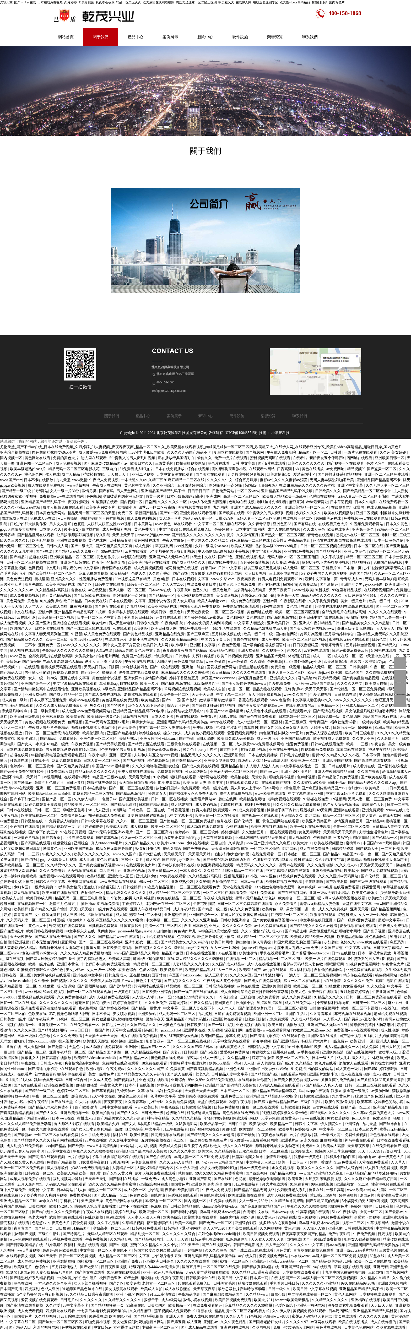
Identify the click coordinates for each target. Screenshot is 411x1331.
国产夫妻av (172, 1052)
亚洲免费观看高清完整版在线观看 (49, 1008)
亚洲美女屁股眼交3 (220, 761)
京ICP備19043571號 (241, 433)
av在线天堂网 (390, 816)
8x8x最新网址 (317, 502)
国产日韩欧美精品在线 (182, 1206)
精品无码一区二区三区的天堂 (92, 513)
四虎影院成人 (302, 1151)
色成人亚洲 (50, 1289)
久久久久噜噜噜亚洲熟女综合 (156, 766)
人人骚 (250, 1063)
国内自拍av (367, 1157)
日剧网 (150, 502)
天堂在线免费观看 (238, 887)
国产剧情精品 (120, 986)
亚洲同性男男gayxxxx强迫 (361, 584)
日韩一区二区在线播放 (170, 799)
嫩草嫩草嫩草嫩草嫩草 (218, 700)
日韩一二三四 (28, 854)
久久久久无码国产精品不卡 (189, 452)
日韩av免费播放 (227, 1107)
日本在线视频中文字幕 (191, 579)
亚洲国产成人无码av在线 (169, 557)
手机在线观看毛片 (275, 953)
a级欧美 (109, 689)
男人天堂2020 (173, 584)
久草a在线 (104, 651)
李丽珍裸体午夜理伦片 (188, 1063)
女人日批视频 (256, 573)
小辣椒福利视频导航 (334, 1003)
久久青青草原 (259, 524)
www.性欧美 (303, 590)
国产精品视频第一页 (59, 827)
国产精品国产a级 (265, 1074)
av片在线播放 (136, 551)
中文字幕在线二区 (21, 1322)
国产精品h (332, 854)
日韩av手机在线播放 (208, 1239)
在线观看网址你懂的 (348, 507)
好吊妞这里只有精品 (204, 1113)
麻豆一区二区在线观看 (302, 981)
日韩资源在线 (345, 695)
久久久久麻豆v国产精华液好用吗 (257, 975)
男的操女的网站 (384, 1063)
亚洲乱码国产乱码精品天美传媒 (182, 722)
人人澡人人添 (143, 997)
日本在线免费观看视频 (25, 750)
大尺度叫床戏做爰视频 (324, 1179)
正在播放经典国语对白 (177, 458)
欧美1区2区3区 (61, 1206)
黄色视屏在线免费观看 (120, 700)
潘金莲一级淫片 (356, 1091)
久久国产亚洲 (39, 623)
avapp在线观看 (222, 722)
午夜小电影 (98, 755)
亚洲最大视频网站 (392, 1283)
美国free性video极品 (86, 640)
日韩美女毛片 (224, 1283)
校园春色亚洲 (110, 1278)
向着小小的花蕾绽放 (109, 562)
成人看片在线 (364, 766)
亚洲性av (211, 1322)
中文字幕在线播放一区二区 (304, 766)
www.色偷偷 (216, 662)
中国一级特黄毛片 (45, 711)
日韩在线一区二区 (17, 975)
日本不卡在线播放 (39, 480)
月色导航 (284, 1250)
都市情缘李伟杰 (160, 1223)
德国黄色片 (224, 1003)
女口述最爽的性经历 (361, 595)
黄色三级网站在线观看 (281, 821)
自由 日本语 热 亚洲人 (202, 926)
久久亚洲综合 (164, 485)
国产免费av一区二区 (216, 1223)
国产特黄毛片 (74, 1234)
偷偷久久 (205, 458)
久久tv (385, 452)
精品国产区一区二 (314, 452)
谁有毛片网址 (109, 656)
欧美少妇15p (28, 739)
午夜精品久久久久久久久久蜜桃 (68, 651)
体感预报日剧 (299, 656)
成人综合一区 (135, 1190)
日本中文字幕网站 (250, 529)
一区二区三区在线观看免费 (198, 887)
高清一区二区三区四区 (242, 496)
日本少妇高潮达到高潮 (185, 496)
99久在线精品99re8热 (358, 1283)
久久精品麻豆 (238, 1058)
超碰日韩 (8, 904)
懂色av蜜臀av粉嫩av (164, 750)
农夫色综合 (128, 970)
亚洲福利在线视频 (366, 1300)
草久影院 (103, 535)
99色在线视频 (322, 1184)
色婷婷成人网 (306, 1129)
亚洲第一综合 (363, 529)
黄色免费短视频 (19, 579)
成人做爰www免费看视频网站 (103, 452)
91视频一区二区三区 (74, 1019)
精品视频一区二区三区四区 (281, 959)
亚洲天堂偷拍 (249, 651)
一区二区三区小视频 (228, 612)
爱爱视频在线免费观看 (358, 926)
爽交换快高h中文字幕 (82, 1063)
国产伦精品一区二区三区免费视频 (358, 689)
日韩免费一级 (329, 717)
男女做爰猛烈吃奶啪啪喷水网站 (217, 573)
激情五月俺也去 (148, 849)
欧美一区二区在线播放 (373, 1261)
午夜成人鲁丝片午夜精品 (49, 728)
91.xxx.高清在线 (163, 1294)
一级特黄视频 (370, 722)
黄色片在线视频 (329, 1327)
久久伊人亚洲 (363, 739)
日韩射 (336, 452)
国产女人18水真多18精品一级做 (43, 744)
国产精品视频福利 (131, 794)
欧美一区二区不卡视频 (360, 1008)
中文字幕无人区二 (261, 1162)
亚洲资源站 (147, 1014)
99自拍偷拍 (162, 931)
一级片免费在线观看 (361, 452)
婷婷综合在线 (150, 733)
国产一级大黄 (82, 546)
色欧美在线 (38, 1014)
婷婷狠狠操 (231, 832)
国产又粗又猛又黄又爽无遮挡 (284, 728)
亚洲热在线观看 (346, 810)
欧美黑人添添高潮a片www (112, 981)
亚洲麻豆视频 (53, 717)
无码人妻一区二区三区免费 (258, 518)
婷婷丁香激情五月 (184, 678)
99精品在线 (287, 1217)
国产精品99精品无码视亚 (254, 1190)
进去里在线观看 (94, 458)
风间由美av (107, 931)
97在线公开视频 (73, 832)
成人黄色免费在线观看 (103, 634)
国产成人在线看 (180, 1074)
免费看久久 (311, 1146)
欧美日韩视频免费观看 (236, 656)
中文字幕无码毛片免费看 (346, 794)
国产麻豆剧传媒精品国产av (106, 463)
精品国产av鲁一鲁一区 (389, 618)
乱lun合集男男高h (48, 1080)
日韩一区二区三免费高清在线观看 (53, 733)
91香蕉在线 (203, 1311)
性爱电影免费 (280, 684)
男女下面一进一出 (301, 909)
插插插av (88, 904)
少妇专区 (21, 887)
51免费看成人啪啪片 (137, 469)
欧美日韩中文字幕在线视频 (321, 618)
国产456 (371, 1069)
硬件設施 (240, 37)
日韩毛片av (69, 1300)
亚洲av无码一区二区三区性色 (234, 772)
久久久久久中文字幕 (307, 1245)
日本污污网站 (339, 1311)
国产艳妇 (187, 739)
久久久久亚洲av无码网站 (20, 507)
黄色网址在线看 (38, 458)
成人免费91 (144, 546)
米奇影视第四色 (135, 667)
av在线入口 (390, 1008)
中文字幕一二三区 (231, 695)
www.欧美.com (358, 1190)
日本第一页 (353, 568)
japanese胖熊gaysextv (153, 535)
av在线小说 (26, 618)
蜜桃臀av (353, 843)
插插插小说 (127, 507)
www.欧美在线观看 (270, 794)
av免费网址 (335, 469)
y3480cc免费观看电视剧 (90, 1168)
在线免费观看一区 (394, 502)
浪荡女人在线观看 (354, 1063)
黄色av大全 (37, 926)
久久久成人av (347, 865)
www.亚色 (18, 656)
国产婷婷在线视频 (114, 1008)
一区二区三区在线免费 (222, 1267)
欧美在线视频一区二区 (40, 816)
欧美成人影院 (117, 827)
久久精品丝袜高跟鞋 (52, 590)
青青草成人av (351, 579)
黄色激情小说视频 (107, 678)
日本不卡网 (372, 755)
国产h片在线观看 (272, 463)
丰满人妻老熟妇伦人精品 (63, 662)
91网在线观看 (273, 607)
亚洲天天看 (360, 909)
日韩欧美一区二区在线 (147, 810)
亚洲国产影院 (200, 1179)
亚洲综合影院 (246, 1223)
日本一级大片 (323, 1058)
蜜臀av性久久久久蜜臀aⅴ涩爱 (284, 480)
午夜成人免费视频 (104, 480)
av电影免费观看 (144, 1162)
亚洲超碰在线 (175, 915)
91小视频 (161, 777)
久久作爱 (42, 981)
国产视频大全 (367, 849)
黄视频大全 (261, 1052)
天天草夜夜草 (280, 590)
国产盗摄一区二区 (382, 469)
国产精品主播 (296, 931)
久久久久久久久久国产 (146, 1069)
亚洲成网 (214, 496)
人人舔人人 (333, 1019)
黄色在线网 (98, 540)
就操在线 (186, 1173)
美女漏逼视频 (227, 595)
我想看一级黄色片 (309, 1157)
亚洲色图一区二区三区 (35, 463)
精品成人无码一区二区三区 (325, 667)
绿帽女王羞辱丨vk (78, 810)
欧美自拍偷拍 (103, 1113)
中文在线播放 (25, 612)
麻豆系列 (297, 502)
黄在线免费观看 (213, 1195)
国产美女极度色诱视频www (312, 629)
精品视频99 (356, 469)
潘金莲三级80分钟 (133, 1096)
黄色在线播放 (313, 469)
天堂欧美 (259, 777)
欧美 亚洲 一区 (362, 1041)
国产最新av (23, 1135)
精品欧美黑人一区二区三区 (86, 805)
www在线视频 (313, 1118)
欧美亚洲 (135, 562)
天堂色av (76, 1047)
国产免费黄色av (196, 849)
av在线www (301, 1256)
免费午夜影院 (339, 1234)
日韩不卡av (337, 783)
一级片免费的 (42, 887)
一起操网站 (193, 1250)
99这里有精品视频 (347, 590)
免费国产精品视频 (388, 562)
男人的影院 (266, 1063)
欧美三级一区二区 (305, 761)
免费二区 (125, 513)
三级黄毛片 (164, 463)
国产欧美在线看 (232, 513)
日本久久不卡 (162, 717)
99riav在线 (395, 810)
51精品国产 (81, 1228)
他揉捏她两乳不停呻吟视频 (102, 518)
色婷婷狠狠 (224, 529)
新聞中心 (205, 37)
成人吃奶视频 (182, 805)
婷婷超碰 (119, 1041)
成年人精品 (71, 474)
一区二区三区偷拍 (265, 849)
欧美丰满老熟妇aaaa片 (28, 469)
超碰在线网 (38, 557)
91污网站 (41, 491)
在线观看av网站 (262, 469)
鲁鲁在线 (79, 590)
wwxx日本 (33, 992)
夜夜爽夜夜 (246, 579)
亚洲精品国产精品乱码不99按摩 (139, 711)
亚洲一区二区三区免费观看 (386, 474)
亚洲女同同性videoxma (158, 739)
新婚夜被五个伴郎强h (327, 458)
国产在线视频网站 (293, 893)
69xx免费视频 (54, 992)
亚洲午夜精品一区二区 (68, 1052)
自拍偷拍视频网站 (191, 463)
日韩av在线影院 (19, 810)
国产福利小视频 (184, 1212)
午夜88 (294, 562)
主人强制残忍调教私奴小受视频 (224, 551)
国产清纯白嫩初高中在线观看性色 (42, 689)
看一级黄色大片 (391, 1157)
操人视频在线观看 (25, 651)
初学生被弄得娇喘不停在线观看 (61, 1074)
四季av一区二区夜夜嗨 (157, 507)
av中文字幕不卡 (180, 816)
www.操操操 (68, 518)
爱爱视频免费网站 (222, 667)
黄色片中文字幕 (137, 485)
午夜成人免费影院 (282, 452)
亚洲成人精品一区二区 (361, 706)
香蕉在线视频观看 (254, 700)
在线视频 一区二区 (298, 518)
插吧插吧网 (335, 964)
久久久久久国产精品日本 (193, 1047)
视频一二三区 (353, 1223)
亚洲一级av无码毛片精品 (329, 893)
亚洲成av (259, 1261)
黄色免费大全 (145, 529)
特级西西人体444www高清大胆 (263, 761)
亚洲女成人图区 (120, 876)
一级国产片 (100, 1030)
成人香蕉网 (229, 992)
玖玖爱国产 (354, 673)
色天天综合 (127, 728)
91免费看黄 (175, 1069)
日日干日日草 (199, 491)
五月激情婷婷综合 (192, 485)
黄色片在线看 (219, 463)
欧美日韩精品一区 (163, 871)
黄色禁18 (34, 601)
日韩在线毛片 (339, 766)
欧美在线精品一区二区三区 (179, 898)
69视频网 (338, 799)
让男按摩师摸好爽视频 (246, 474)
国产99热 (181, 573)
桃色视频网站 (158, 761)
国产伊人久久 (85, 937)
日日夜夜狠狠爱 (306, 645)
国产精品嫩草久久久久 (25, 640)
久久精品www (257, 1294)
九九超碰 (205, 1014)
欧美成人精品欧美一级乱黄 (284, 496)
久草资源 (279, 562)
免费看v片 (209, 717)
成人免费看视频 (13, 623)
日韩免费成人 (116, 975)
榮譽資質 (275, 37)
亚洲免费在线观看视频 (198, 513)
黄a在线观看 (116, 1217)
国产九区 (85, 584)
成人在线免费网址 (300, 1003)
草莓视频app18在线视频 (119, 684)
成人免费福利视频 (142, 518)
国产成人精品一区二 (66, 695)
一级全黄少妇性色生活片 (207, 1140)
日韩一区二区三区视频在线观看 (326, 546)
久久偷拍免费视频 (380, 673)
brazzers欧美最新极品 (292, 1300)
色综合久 (42, 1267)
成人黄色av (266, 1217)
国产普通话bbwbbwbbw (311, 953)
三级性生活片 (11, 584)
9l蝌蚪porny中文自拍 (191, 948)
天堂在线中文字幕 (357, 904)
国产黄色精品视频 (57, 595)
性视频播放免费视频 (96, 579)
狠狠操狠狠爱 (87, 1085)
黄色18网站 (235, 618)
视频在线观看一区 (21, 1025)
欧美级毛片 (23, 1267)
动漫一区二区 (239, 689)
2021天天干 (190, 1245)
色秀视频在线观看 (183, 1195)
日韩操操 (191, 1052)
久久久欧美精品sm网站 (180, 640)
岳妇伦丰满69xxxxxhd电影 (277, 546)
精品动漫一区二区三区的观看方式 (242, 1311)
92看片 (287, 860)
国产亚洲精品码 (286, 1041)
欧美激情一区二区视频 (56, 618)
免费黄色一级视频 (286, 667)
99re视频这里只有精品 (133, 579)
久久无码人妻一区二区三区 (388, 485)
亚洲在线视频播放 (250, 557)
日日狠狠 (62, 1228)
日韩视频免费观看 (147, 1228)
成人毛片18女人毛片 (354, 1058)
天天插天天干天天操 (340, 832)
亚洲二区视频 (143, 474)
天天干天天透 (203, 695)
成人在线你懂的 (178, 1289)
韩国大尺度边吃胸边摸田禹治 (245, 915)
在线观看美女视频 (21, 1256)
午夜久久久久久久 (57, 854)
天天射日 (34, 777)
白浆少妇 (278, 1294)
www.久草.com (223, 579)
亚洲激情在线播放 (322, 1036)
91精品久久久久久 (329, 997)
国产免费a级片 (12, 931)
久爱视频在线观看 (83, 871)
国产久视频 (119, 1245)
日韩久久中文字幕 (51, 882)
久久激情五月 (247, 535)
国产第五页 (51, 838)
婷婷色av (164, 1085)
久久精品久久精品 (187, 1118)
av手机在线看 (308, 1052)
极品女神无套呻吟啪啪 (114, 849)
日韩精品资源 (120, 540)
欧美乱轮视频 (43, 540)
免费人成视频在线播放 (136, 772)
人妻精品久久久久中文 (191, 964)
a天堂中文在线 (204, 557)
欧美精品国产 (250, 970)
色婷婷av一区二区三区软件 (32, 766)
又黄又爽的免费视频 (338, 1080)
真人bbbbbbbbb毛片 (107, 843)
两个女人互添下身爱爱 (122, 645)
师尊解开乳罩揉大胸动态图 (93, 728)
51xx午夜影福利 (175, 1129)
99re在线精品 (112, 551)
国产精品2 (19, 557)
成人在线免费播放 (315, 849)
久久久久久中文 (220, 480)
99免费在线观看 (173, 876)
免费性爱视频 (356, 1135)
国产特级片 (116, 706)
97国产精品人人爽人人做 (322, 1085)
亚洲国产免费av (130, 1261)
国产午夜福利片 (41, 1019)
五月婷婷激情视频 (255, 562)
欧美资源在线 (171, 970)
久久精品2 (304, 1063)
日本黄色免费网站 (51, 513)
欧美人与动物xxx (211, 601)
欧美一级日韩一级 (384, 601)
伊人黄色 (369, 816)
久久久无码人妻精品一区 (180, 1162)
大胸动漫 (164, 662)
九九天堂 (63, 480)
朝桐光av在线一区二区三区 (358, 535)
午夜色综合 (170, 1107)
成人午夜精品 (184, 909)
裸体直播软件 (131, 926)
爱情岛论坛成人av (396, 772)
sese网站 (126, 1146)
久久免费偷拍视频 (72, 997)
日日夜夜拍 (384, 1206)
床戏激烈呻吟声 (206, 684)
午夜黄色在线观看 (273, 1135)
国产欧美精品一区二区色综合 (367, 491)
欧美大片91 (302, 843)
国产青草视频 (107, 838)
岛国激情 (290, 584)
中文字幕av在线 (358, 948)
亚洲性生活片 (297, 1014)
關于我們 (101, 37)
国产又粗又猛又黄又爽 (114, 546)
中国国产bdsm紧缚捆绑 (225, 711)
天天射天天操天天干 (377, 865)
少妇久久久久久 (309, 513)
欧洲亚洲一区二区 (268, 1014)
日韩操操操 (359, 667)
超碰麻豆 (365, 728)
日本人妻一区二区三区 (102, 761)
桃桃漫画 (42, 579)
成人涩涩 (380, 1190)
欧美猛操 (352, 871)
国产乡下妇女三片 (25, 799)
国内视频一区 (11, 458)
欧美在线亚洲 (338, 529)
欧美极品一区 (179, 1305)
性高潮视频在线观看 (168, 1135)
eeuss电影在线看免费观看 (339, 887)
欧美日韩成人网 (164, 629)
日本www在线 (160, 590)
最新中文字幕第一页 (322, 579)
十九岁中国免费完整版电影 (344, 1272)
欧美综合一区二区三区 (297, 898)
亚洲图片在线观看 (228, 1019)
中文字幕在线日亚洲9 (306, 794)
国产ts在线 (209, 1052)
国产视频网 (255, 452)
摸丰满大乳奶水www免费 (298, 948)
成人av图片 (382, 1074)
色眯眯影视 (186, 937)
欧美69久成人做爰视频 (236, 739)
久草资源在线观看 (391, 1327)
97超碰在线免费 (316, 799)
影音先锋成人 (11, 695)
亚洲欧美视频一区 (75, 1113)
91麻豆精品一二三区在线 (94, 794)
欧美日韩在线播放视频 (61, 893)
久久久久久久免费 (237, 926)
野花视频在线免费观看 (68, 926)
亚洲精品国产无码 (271, 656)
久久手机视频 (332, 557)
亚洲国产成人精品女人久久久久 (256, 507)
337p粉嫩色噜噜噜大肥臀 (275, 887)
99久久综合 (172, 849)
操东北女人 (173, 733)
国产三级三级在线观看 (369, 882)
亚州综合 (81, 843)
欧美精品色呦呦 (222, 651)
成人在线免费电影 (223, 562)
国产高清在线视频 (328, 711)
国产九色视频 (134, 761)
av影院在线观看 (134, 557)
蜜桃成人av (86, 1118)
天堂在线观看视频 (218, 838)
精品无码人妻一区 (198, 518)
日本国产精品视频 (154, 805)
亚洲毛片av (289, 1140)
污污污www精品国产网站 (314, 684)
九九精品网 (136, 607)
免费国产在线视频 (137, 656)
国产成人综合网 (349, 1168)
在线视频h (390, 678)
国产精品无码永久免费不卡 (77, 551)
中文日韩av (103, 1327)
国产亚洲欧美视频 (134, 799)
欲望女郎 (94, 948)
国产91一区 (169, 513)
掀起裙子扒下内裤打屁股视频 (326, 562)
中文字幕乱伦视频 (267, 551)
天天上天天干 (123, 535)
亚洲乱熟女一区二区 (142, 942)
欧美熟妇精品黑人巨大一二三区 (211, 970)
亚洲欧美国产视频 (337, 761)
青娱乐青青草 (332, 645)
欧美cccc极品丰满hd (225, 1063)
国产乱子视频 (374, 931)
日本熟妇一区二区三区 (297, 717)
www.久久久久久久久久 (82, 645)
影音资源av (155, 1041)
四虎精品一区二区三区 (290, 915)
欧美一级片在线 (215, 788)
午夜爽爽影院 (172, 623)
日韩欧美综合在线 (201, 1278)
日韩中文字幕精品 (388, 948)
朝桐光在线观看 (384, 651)
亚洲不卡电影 (13, 777)
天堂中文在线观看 (127, 1030)
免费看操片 (68, 739)
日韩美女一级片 (13, 1019)
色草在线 (224, 821)
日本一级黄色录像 (389, 540)
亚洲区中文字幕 (350, 485)
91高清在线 (19, 761)
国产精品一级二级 (17, 491)
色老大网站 (38, 1217)
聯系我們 (310, 37)
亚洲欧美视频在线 (86, 689)
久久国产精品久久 (140, 843)
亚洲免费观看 (373, 810)
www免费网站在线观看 (118, 882)
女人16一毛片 (170, 518)
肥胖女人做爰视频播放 (342, 805)
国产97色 (226, 557)
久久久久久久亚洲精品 (200, 920)
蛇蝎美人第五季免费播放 (336, 1151)
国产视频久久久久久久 (154, 948)
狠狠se (336, 1091)
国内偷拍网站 (287, 634)
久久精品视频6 (47, 1316)
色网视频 (93, 496)
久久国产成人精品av (229, 964)
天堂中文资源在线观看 (175, 474)
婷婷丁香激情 (263, 1058)
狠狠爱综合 (62, 843)
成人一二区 (322, 656)
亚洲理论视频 (134, 871)
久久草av (360, 1113)
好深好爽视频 (311, 634)
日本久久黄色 (397, 524)
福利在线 (120, 1135)
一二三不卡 (27, 645)
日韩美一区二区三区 (144, 584)
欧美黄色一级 (273, 909)
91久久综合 (376, 986)
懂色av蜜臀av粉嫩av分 (350, 651)
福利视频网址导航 (68, 1179)
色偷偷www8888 (276, 1316)
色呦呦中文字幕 (266, 860)
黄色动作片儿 (108, 557)
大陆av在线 (228, 717)
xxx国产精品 (56, 1146)
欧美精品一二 (376, 788)
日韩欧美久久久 (328, 491)
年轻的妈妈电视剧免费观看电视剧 (59, 755)
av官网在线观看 (317, 651)
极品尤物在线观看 (267, 689)
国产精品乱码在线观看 (36, 535)
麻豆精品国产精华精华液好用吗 (278, 1091)
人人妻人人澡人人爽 (263, 766)
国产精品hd (374, 821)
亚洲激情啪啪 (64, 1261)
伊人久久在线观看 (238, 1146)
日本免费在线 (95, 601)
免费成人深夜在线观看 (324, 733)
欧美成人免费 (170, 1146)
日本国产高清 (11, 1289)
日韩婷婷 (183, 656)
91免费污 (298, 1069)
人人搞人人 (386, 629)
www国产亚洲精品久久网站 (137, 953)
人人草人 (399, 1162)
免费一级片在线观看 (231, 458)
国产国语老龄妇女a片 (266, 1322)
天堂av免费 (270, 1118)
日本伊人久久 (50, 529)
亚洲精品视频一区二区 (19, 986)
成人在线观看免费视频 (47, 485)
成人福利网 (140, 827)
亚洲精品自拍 (232, 766)
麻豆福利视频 (81, 607)
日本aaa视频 (336, 1245)
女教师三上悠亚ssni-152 (312, 1030)
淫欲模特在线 (94, 474)
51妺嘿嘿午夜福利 (94, 1162)
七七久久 (202, 1074)
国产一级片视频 (221, 1025)
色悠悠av (39, 1223)
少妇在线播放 (237, 827)
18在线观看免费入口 (196, 529)
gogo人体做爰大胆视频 (208, 502)
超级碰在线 (175, 1113)
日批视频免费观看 (103, 926)
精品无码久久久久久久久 (322, 595)
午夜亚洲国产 (383, 992)
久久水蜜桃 (302, 783)
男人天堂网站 (127, 491)
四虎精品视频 (329, 678)
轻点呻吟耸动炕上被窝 (216, 937)
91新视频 (323, 590)
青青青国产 (319, 722)
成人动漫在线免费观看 (206, 827)
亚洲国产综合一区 (36, 684)
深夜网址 (193, 1058)
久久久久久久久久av (17, 590)
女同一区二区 (371, 1212)
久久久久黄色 (216, 1250)
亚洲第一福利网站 (311, 1305)
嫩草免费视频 (236, 1036)
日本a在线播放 (95, 788)
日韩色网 (379, 640)
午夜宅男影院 (204, 904)
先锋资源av (294, 689)
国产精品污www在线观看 (119, 937)
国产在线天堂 (62, 1102)
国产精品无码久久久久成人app (373, 783)
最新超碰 (49, 1250)
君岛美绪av (307, 678)
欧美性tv (279, 540)
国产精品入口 (11, 673)
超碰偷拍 (243, 942)
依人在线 (52, 474)
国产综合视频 (257, 1173)
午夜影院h (182, 590)
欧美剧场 (141, 629)
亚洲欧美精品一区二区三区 (306, 507)
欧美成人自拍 (57, 607)
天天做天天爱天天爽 (202, 1091)
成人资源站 (66, 986)
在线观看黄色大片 (333, 524)
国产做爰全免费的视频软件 (22, 772)
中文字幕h (91, 568)
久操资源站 (308, 584)
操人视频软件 (300, 838)
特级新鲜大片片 (314, 1041)
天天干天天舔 (316, 689)
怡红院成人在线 (15, 518)
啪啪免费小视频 (254, 750)
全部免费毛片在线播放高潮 (344, 612)
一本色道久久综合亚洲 (53, 1283)
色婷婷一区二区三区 (74, 1091)
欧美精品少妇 (108, 1124)
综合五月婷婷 (246, 480)
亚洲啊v (132, 1047)
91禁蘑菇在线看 (105, 502)
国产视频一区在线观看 (346, 463)
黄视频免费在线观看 (310, 1311)
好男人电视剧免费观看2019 (280, 579)
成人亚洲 (102, 810)
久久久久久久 (91, 1300)
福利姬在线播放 (157, 562)
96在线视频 (227, 953)
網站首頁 (66, 37)
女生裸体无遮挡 (48, 915)
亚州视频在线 (284, 1052)
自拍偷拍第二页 (225, 882)
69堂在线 (378, 1256)
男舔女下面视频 (367, 1217)
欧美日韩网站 (222, 942)
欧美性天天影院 (96, 1041)
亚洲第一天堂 (288, 595)
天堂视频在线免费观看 (301, 1272)
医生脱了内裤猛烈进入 (102, 887)
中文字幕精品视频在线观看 (75, 684)
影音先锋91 (34, 584)
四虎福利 (32, 1289)
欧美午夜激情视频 (340, 1102)
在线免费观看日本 (202, 584)
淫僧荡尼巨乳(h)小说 (258, 595)
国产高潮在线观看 (36, 843)
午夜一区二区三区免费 (389, 667)
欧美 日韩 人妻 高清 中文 (203, 783)
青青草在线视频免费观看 (314, 1250)
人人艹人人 (34, 607)
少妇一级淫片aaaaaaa (212, 546)
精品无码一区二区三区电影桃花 (74, 469)
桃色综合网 (34, 474)
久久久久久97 (297, 1322)
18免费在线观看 (154, 1063)
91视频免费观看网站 (367, 524)
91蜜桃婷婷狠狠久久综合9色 (40, 970)
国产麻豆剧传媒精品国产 (47, 959)
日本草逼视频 (341, 502)
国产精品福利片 (329, 551)
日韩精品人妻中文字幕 (391, 827)
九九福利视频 (146, 1146)
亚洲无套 (380, 1267)
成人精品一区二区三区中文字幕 (175, 893)
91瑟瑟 (76, 634)
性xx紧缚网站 (196, 772)
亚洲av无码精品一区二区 (289, 1261)
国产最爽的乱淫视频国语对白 (266, 645)
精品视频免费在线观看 (298, 876)
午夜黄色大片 (393, 964)
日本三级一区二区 (235, 1091)
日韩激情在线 (32, 821)
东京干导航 (246, 1135)
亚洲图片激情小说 (324, 1074)
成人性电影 (390, 1030)
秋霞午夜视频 (240, 1102)
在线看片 (300, 458)
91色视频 (254, 1316)
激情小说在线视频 (144, 640)
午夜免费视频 (229, 645)
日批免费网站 (223, 491)
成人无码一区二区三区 (302, 568)
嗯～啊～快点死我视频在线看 (341, 898)
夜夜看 (170, 1190)
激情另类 (90, 491)
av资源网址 (381, 1091)
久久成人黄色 (314, 529)
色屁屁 (80, 524)
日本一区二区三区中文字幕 (99, 618)
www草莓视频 (79, 485)
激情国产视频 (357, 618)
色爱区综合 (376, 463)
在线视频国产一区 (32, 904)
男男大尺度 (391, 1047)
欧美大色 (299, 992)
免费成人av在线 (43, 518)
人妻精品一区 (328, 706)
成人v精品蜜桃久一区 (342, 1047)
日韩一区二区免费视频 (78, 1256)
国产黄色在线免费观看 (258, 717)
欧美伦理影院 (93, 733)
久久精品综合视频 (146, 1052)
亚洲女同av (133, 678)
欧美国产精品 (212, 1036)
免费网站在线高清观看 (241, 607)
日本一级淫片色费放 (375, 953)
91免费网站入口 (60, 772)
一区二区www (248, 491)
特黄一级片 (155, 496)
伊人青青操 (262, 942)
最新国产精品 (146, 513)
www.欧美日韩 (147, 1107)
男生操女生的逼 (38, 673)
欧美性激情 (248, 953)
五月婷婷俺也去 (90, 827)
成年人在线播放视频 (284, 529)
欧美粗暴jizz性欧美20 (325, 673)
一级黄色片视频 (27, 838)
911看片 (370, 1036)
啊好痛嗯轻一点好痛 (226, 485)
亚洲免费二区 (49, 645)
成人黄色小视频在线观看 (266, 711)
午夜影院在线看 (293, 601)
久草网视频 (262, 1327)
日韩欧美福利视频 (296, 1107)
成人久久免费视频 (245, 909)
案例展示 (170, 37)
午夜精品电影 (299, 540)
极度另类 (133, 1283)
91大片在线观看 (88, 1102)
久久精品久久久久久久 (123, 1300)
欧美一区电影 (186, 1223)
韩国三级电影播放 (249, 1245)
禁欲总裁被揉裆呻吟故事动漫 (265, 992)
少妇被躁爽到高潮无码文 (123, 496)
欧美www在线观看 (84, 700)
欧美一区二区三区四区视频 (297, 612)
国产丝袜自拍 (390, 1124)
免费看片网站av (203, 799)
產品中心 (135, 37)
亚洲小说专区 (159, 601)
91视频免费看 (108, 904)
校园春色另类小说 (389, 1102)
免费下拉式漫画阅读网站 (294, 1327)
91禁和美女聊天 (68, 887)
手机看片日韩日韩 (139, 618)
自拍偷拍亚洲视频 (15, 942)
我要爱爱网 (371, 887)
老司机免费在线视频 (182, 568)
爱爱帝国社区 (304, 474)
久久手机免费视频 (324, 601)
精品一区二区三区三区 (365, 557)
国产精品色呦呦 (283, 1173)
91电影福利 (399, 937)
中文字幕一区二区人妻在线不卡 (220, 524)
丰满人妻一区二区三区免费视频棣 (313, 975)
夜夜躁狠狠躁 (79, 502)
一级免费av (339, 1041)
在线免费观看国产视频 (391, 1146)
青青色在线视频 (320, 535)
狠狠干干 (400, 1118)
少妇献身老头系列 (395, 893)
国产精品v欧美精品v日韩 (332, 1261)
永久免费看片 (286, 904)
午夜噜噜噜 (322, 838)
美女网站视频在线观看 (196, 595)
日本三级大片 (366, 1129)
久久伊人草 (281, 1311)
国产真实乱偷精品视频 (361, 678)
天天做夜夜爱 (198, 612)
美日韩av (13, 662)
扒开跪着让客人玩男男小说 (22, 1151)
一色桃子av (107, 799)
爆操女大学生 (143, 722)
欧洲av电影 (384, 728)
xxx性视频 (184, 546)
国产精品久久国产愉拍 (50, 909)
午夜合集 (379, 744)
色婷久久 (347, 942)
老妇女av (355, 788)
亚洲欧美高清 (333, 1052)
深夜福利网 (164, 546)
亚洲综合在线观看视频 (72, 623)
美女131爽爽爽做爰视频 (179, 1036)
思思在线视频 (187, 717)
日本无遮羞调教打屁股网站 (54, 942)
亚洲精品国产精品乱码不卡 (379, 480)
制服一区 (390, 535)
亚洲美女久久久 (64, 579)
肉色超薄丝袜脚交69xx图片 (54, 452)
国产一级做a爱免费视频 (356, 920)
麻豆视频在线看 (27, 893)
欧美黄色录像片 (365, 893)
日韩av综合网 (76, 1080)
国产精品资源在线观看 (146, 744)
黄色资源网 (352, 717)
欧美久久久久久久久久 (307, 463)
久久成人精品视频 (306, 1019)
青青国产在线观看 (117, 568)
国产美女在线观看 (211, 474)
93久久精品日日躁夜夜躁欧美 (256, 1272)
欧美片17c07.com (171, 843)
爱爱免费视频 (84, 1223)
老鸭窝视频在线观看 (141, 695)
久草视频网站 (378, 1223)
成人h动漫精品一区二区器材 (259, 722)
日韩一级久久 (279, 1289)
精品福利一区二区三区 (152, 964)
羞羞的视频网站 (46, 1327)
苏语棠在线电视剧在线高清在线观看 (342, 540)
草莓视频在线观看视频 (183, 689)
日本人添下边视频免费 (238, 584)
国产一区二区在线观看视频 (89, 992)
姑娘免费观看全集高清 (43, 805)
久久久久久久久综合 (179, 1234)
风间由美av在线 (329, 518)
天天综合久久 (292, 816)
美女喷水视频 (124, 1014)
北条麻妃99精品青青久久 (193, 997)
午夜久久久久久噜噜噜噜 (93, 1151)
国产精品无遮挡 (123, 805)
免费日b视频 (203, 728)
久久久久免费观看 (68, 1036)
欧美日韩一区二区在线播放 (217, 816)
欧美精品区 (120, 573)
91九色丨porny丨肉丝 (200, 750)
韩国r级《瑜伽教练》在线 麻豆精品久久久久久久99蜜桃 (290, 485)
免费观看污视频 (170, 772)
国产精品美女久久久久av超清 (366, 623)
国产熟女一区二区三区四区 (283, 535)
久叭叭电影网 (186, 1124)
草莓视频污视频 (136, 717)
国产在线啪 (223, 1179)
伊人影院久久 (331, 1124)
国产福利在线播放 (392, 766)
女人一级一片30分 (65, 491)
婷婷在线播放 (126, 1212)
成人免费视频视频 (149, 568)
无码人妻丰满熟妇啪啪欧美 (332, 480)
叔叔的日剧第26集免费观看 (178, 788)
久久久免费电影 (320, 865)
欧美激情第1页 (279, 474)
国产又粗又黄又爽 (118, 1173)
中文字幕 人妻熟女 (250, 623)
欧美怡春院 (76, 717)
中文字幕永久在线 (81, 931)
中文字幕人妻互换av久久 (312, 700)
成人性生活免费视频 (382, 1168)
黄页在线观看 (346, 1316)
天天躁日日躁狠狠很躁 (138, 783)
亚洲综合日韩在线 (75, 562)
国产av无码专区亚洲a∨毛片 (107, 722)
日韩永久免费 (148, 623)
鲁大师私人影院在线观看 (129, 612)
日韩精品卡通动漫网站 (183, 1228)
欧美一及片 (150, 684)
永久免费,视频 (283, 1168)
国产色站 (190, 700)
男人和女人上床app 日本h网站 (255, 788)
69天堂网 (324, 810)
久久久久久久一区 (173, 502)
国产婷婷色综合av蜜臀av (204, 618)
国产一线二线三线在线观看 (88, 629)
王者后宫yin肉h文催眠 (351, 838)
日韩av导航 (124, 651)
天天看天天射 (140, 777)
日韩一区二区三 (47, 810)
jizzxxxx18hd (171, 1030)
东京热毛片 (229, 750)
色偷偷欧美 (139, 1195)
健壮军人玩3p (389, 1052)
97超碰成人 (347, 915)
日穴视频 (385, 1234)
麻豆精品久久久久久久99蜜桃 (185, 673)
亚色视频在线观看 (25, 827)
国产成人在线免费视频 (53, 937)
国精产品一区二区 (57, 799)
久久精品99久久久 (62, 865)
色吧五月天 (384, 700)
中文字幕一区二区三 (163, 920)
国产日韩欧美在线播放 (92, 595)
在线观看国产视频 (276, 783)
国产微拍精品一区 (187, 761)
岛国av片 (367, 1195)
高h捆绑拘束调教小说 (230, 469)
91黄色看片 (291, 788)
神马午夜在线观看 (360, 1140)
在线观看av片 (116, 640)
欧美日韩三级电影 (25, 717)
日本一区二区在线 (369, 546)
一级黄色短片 (220, 590)
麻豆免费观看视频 (94, 573)
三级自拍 (110, 469)
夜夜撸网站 (88, 1008)
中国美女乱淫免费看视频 (200, 607)
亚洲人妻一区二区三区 (128, 590)
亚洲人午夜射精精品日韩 (319, 623)
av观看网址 (53, 777)
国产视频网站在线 (92, 986)
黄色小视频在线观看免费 (45, 722)
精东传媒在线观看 (358, 975)
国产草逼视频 (103, 1091)
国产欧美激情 (337, 882)
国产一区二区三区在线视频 (131, 788)
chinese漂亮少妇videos (220, 1206)
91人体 (27, 1080)
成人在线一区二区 (349, 656)
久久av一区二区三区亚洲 (137, 821)
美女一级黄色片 (353, 601)
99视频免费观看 (66, 673)
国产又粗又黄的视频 (73, 766)
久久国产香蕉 (160, 573)
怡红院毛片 (164, 656)
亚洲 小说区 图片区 (296, 772)
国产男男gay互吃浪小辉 (181, 860)
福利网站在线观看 (68, 1140)
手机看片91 (332, 568)
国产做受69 (31, 662)
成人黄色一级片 (15, 700)
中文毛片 (53, 568)
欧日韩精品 (73, 601)
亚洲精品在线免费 (170, 634)
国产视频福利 (125, 1080)
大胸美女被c (85, 656)
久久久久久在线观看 (386, 612)
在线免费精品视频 (382, 507)
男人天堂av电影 (122, 623)
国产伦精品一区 (162, 595)
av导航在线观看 (169, 618)
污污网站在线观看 (213, 777)
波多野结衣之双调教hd (185, 711)
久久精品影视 (225, 1151)
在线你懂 (158, 1195)
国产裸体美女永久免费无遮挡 (193, 794)
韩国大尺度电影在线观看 (49, 1129)
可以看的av (72, 568)
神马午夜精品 (379, 750)
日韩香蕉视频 (178, 810)
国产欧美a (76, 1146)
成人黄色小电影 (229, 981)
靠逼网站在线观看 (351, 750)
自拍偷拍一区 (92, 893)
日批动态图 (225, 518)
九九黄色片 (341, 1096)
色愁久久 (199, 590)
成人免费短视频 (69, 463)
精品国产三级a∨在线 (380, 717)
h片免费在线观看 (223, 1201)
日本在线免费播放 (170, 469)
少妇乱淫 (155, 1190)
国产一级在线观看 (165, 667)
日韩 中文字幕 (244, 463)
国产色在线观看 (159, 1157)
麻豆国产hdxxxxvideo (218, 678)
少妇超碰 (331, 942)
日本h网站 (65, 1190)
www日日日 (79, 1030)
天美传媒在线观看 (323, 992)
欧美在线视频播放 (339, 513)
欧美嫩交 (375, 898)
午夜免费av (116, 1069)
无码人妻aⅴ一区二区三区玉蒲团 (363, 496)
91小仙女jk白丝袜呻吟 (82, 529)
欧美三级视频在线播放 (269, 827)
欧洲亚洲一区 (396, 584)
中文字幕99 (168, 529)
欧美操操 (21, 909)
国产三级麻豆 (198, 634)
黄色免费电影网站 (189, 662)
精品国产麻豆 (173, 953)
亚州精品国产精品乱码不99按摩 (287, 491)
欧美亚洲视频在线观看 (216, 865)
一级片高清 (335, 1190)
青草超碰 (251, 728)
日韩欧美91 (196, 1025)
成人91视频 (307, 1217)
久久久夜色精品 (233, 1322)
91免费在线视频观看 (124, 1272)
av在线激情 (97, 590)
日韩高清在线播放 (220, 986)
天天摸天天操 (396, 898)
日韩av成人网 (57, 546)
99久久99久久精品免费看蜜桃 (297, 805)
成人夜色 (153, 860)
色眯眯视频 (306, 777)
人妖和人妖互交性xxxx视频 (109, 524)
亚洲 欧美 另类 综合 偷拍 (211, 1184)
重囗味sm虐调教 (323, 1195)
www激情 (79, 480)
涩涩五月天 (191, 1267)
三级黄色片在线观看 (184, 744)
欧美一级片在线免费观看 (310, 827)
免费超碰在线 (231, 805)
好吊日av (209, 568)
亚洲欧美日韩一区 (390, 458)
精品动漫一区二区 (145, 1234)
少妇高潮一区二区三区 (112, 1228)
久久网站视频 (271, 1228)
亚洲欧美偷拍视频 (277, 986)
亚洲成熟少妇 (147, 876)
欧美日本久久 (141, 463)
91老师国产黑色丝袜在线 (373, 1096)
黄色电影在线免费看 (168, 1058)
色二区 (179, 1140)
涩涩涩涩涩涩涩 (228, 728)
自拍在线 (293, 1239)
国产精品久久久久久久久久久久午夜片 (203, 535)
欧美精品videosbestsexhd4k (50, 794)
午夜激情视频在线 (140, 662)
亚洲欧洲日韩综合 (160, 1261)
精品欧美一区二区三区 (185, 986)
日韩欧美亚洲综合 (235, 920)
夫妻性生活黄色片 (374, 832)
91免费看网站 (169, 783)
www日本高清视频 (102, 1146)
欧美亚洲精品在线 (61, 584)
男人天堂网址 (35, 1047)
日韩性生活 (238, 1124)
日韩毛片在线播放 (295, 755)
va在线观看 (122, 629)
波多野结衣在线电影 (251, 590)
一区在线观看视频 (282, 832)
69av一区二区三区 (154, 882)
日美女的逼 (38, 1206)
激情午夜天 (155, 1019)
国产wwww (269, 772)
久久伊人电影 (85, 799)
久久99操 (258, 662)
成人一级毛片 (268, 739)
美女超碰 (399, 452)
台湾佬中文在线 (256, 1212)
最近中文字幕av (391, 920)
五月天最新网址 (30, 1184)
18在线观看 (183, 524)
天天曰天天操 (81, 909)
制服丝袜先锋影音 (272, 502)
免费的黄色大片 (66, 458)
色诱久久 (139, 573)
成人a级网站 (171, 1300)
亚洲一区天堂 (120, 755)
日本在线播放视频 (201, 953)
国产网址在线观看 (110, 607)
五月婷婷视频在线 (227, 634)
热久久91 (97, 706)
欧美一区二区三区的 (168, 827)
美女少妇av (75, 970)
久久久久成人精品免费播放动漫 (62, 706)
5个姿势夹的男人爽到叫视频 (132, 458)
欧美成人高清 (242, 546)
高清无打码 (178, 1003)
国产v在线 (44, 551)
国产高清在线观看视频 (373, 761)
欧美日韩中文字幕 (233, 1278)
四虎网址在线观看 (61, 1311)
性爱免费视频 (321, 695)
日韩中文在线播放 (110, 584)
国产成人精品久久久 (189, 562)
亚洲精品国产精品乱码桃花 (188, 1019)
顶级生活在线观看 (226, 629)
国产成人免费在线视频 (103, 695)
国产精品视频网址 (386, 909)
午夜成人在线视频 (107, 485)
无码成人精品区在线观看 (279, 1085)
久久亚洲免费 (156, 1003)
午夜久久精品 (201, 1003)
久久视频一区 (273, 651)
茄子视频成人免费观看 (332, 739)
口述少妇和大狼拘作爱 (29, 524)
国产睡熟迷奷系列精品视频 (340, 474)
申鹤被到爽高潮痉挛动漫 (219, 931)
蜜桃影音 (109, 673)
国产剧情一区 (118, 1052)
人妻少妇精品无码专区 (155, 1168)
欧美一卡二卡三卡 (293, 1162)
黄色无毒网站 (310, 832)
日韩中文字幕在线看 (98, 821)
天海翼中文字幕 (41, 1190)
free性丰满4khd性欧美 (147, 452)
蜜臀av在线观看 (292, 865)
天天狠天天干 (118, 474)
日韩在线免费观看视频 (233, 1014)
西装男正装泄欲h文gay (369, 662)
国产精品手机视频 (111, 744)
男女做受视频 (338, 1118)
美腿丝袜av (128, 739)
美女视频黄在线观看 (195, 507)
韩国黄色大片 (373, 805)
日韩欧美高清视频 (118, 948)
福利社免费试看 (343, 722)
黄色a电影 (161, 579)
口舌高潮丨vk (288, 469)
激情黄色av (52, 849)
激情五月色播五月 (253, 678)
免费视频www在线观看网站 (62, 496)
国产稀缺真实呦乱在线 (177, 865)
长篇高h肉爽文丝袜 (248, 1157)
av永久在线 (309, 1140)
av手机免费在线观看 (271, 926)
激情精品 (354, 860)
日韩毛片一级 (344, 728)
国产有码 (107, 491)
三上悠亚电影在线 (284, 573)
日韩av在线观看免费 (328, 744)
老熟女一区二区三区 (105, 1190)
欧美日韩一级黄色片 (168, 612)
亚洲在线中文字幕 (75, 678)
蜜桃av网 (271, 601)
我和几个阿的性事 (188, 1085)
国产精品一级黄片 (146, 1008)
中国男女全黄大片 (216, 640)
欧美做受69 (259, 1124)
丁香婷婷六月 (133, 904)
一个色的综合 (227, 997)
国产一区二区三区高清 (154, 832)
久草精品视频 (133, 1223)
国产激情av (329, 584)
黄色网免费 (16, 601)
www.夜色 (163, 524)
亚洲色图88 (282, 524)
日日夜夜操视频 (114, 1267)
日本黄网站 (143, 524)
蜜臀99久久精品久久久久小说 (336, 755)
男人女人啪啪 (60, 524)
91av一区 (163, 997)
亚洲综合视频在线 (15, 452)
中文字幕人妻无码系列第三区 (45, 634)
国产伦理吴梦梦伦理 (255, 1008)
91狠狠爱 (47, 986)
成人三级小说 (74, 915)
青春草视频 (262, 1041)
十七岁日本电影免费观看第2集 (106, 964)
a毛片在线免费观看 (79, 838)
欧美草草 (365, 1102)
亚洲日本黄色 (355, 551)
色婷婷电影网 (362, 1206)
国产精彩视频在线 (282, 618)
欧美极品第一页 (213, 1124)
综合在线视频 (198, 469)
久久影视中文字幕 (330, 860)
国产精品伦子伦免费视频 (338, 777)
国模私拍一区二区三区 (163, 1201)
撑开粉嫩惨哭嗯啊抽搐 (267, 1179)
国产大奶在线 (150, 854)
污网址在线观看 (360, 458)
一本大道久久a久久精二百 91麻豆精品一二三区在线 (163, 480)
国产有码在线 (305, 524)
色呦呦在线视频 (322, 496)
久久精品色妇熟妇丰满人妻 (265, 629)
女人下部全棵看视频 (265, 695)
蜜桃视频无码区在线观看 (270, 458)
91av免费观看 (345, 1162)
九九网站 (221, 507)
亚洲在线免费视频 (72, 540)
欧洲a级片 (179, 645)
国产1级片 (285, 1063)
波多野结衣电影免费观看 (139, 673)
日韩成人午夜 (51, 1063)
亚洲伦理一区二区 (53, 1025)
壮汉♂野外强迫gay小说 (303, 662)
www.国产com (11, 480)
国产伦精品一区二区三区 (381, 876)
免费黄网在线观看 (83, 882)
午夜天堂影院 (173, 540)
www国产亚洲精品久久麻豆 (268, 843)
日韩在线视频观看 (359, 1228)
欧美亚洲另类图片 (101, 507)
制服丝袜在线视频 (229, 452)
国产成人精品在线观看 (200, 1327)
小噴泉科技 (280, 433)
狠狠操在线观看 (183, 777)
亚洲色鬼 (136, 1041)
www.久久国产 (296, 695)
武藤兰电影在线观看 (392, 981)
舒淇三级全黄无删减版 (263, 568)
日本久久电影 (366, 502)
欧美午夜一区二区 (175, 695)
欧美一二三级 (57, 640)
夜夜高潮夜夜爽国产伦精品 (185, 651)
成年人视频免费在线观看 (63, 507)
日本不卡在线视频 (140, 1085)
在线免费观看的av (300, 706)
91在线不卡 (40, 761)
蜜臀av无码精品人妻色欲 (256, 898)
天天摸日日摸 (95, 667)
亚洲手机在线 (195, 1030)
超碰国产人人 (21, 629)
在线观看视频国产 (379, 590)
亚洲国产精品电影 (122, 733)
